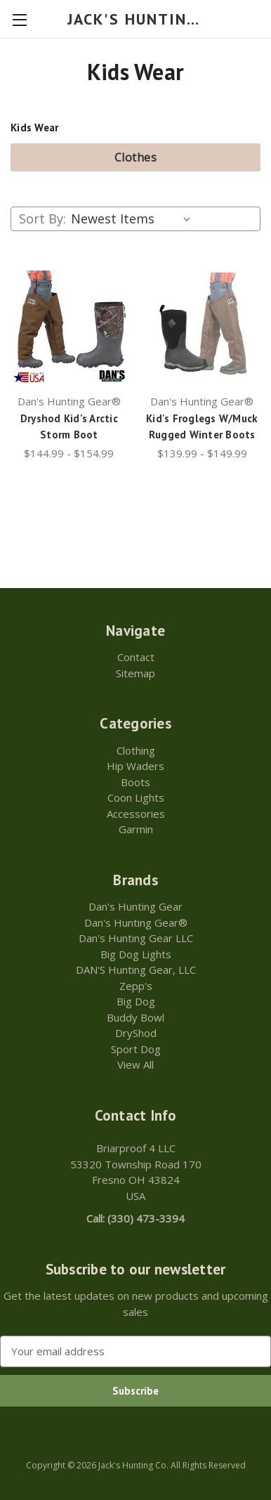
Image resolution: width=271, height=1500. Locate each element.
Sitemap (135, 673)
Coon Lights (135, 797)
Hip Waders (135, 766)
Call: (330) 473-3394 (135, 1218)
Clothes (135, 157)
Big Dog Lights (135, 954)
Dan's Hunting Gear (135, 906)
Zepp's (135, 986)
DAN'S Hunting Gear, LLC (136, 970)
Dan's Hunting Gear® (135, 922)
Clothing (136, 750)
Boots (135, 782)
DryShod (136, 1033)
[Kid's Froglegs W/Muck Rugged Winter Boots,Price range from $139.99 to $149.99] (201, 327)
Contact (135, 657)
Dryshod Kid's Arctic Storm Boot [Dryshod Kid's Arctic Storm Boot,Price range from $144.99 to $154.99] (69, 426)
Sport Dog (136, 1049)
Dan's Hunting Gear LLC (136, 938)
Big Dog (136, 1001)
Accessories (136, 814)
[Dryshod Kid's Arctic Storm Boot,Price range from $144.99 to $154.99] (69, 327)
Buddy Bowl (135, 1017)
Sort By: (42, 218)
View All (135, 1064)
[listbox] (134, 218)
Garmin (136, 829)
